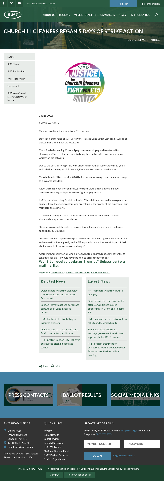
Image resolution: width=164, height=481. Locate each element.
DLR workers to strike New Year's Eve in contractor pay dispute (59, 331)
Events (11, 56)
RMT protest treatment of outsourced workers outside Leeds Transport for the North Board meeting (106, 349)
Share (44, 365)
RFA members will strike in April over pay (105, 292)
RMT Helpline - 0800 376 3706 (41, 3)
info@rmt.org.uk (24, 446)
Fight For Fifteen (82, 272)
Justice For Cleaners (100, 272)
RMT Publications (17, 71)
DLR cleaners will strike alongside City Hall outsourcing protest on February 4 (59, 294)
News (122, 14)
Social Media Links (135, 395)
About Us (49, 14)
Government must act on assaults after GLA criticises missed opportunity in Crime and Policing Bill (106, 306)
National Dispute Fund (56, 451)
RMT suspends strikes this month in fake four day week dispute (107, 320)
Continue (55, 474)
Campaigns (107, 14)
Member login (150, 3)
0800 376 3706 (104, 434)
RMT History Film (16, 78)
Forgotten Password (124, 455)
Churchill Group (58, 272)
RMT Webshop (52, 446)
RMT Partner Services (56, 455)
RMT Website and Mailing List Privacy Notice (17, 97)
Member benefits (85, 14)
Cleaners (70, 272)
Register (123, 3)
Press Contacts (28, 395)
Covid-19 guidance (54, 459)
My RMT (49, 430)
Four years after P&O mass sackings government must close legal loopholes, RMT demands (105, 333)
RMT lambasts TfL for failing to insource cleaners (58, 320)
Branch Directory (53, 442)
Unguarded (13, 86)
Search (156, 15)
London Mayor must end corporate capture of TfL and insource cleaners (60, 308)
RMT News (13, 64)
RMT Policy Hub (140, 14)
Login (97, 455)
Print (55, 365)
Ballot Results (82, 395)
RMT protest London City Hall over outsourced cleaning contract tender (60, 343)
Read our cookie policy (79, 474)
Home (129, 40)
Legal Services (51, 438)
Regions (64, 14)
